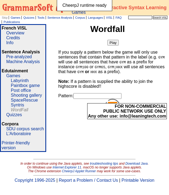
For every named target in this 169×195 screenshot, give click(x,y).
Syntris (17, 105)
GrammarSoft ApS (35, 7)
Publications (12, 22)
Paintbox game (25, 85)
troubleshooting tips (104, 163)
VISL (109, 17)
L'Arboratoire (18, 133)
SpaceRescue (24, 100)
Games (15, 17)
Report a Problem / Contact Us (88, 180)
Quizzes (28, 17)
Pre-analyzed (19, 56)
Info (10, 42)
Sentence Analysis (59, 17)
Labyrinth (20, 80)
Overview (15, 33)
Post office (21, 90)
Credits (13, 37)
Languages (95, 17)
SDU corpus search (25, 128)
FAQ (118, 17)
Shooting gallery (26, 95)
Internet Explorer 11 (67, 167)
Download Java (136, 163)
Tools (40, 17)
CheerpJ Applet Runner (79, 171)
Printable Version (137, 180)
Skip (5, 17)
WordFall (19, 110)
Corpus (80, 17)
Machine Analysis (23, 61)
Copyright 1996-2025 (35, 180)
